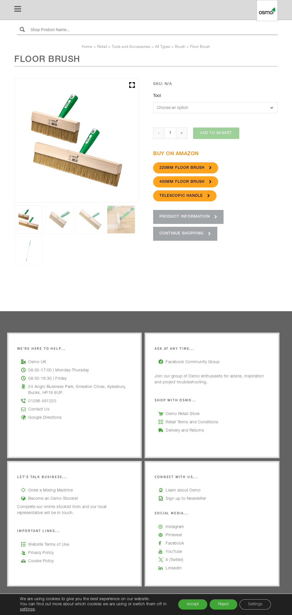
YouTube (174, 552)
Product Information (188, 217)
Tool (157, 96)
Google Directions (45, 418)
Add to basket (216, 133)
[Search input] (153, 29)
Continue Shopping (185, 234)
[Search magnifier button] (22, 29)
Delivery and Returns (185, 431)
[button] (132, 85)
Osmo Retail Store (183, 414)
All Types (162, 47)
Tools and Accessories (131, 47)
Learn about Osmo (183, 491)
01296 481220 (42, 401)
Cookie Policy (41, 561)
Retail (102, 47)
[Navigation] (17, 10)
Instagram (175, 527)
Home (87, 47)
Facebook (175, 544)
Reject (223, 604)
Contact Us (38, 410)
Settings (255, 604)
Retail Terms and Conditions (192, 422)
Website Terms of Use (48, 545)
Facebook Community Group (193, 362)
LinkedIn (174, 569)
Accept (193, 604)
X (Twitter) (174, 560)
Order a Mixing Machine (50, 491)
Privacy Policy (41, 553)
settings (27, 610)
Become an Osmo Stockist (53, 499)
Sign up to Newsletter (186, 499)
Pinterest (174, 535)
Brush (180, 47)
